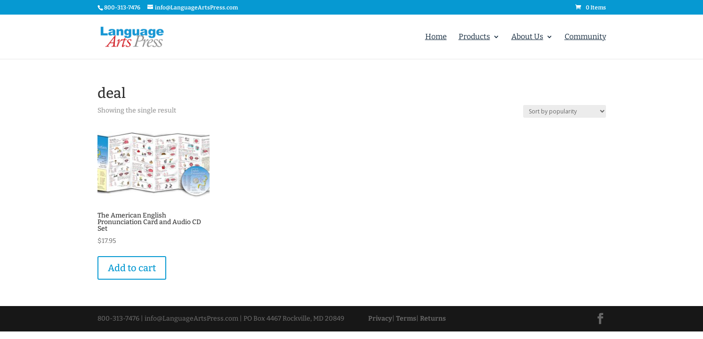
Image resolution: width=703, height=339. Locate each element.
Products (474, 37)
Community (585, 37)
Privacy (380, 319)
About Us (527, 37)
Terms (406, 319)
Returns (433, 319)
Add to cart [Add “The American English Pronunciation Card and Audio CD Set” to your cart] (132, 268)
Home (436, 37)
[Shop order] (564, 111)
